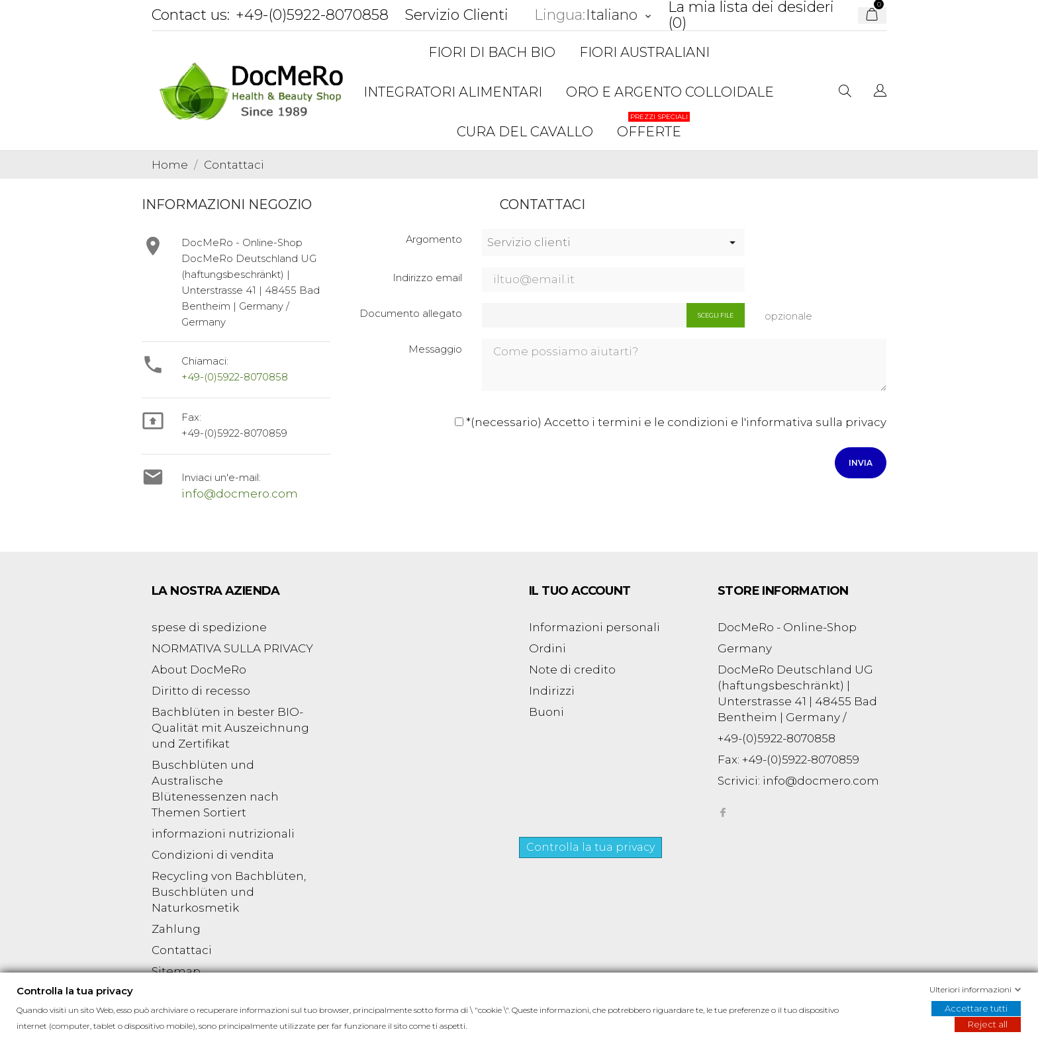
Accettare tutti (976, 1008)
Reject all (988, 1024)
